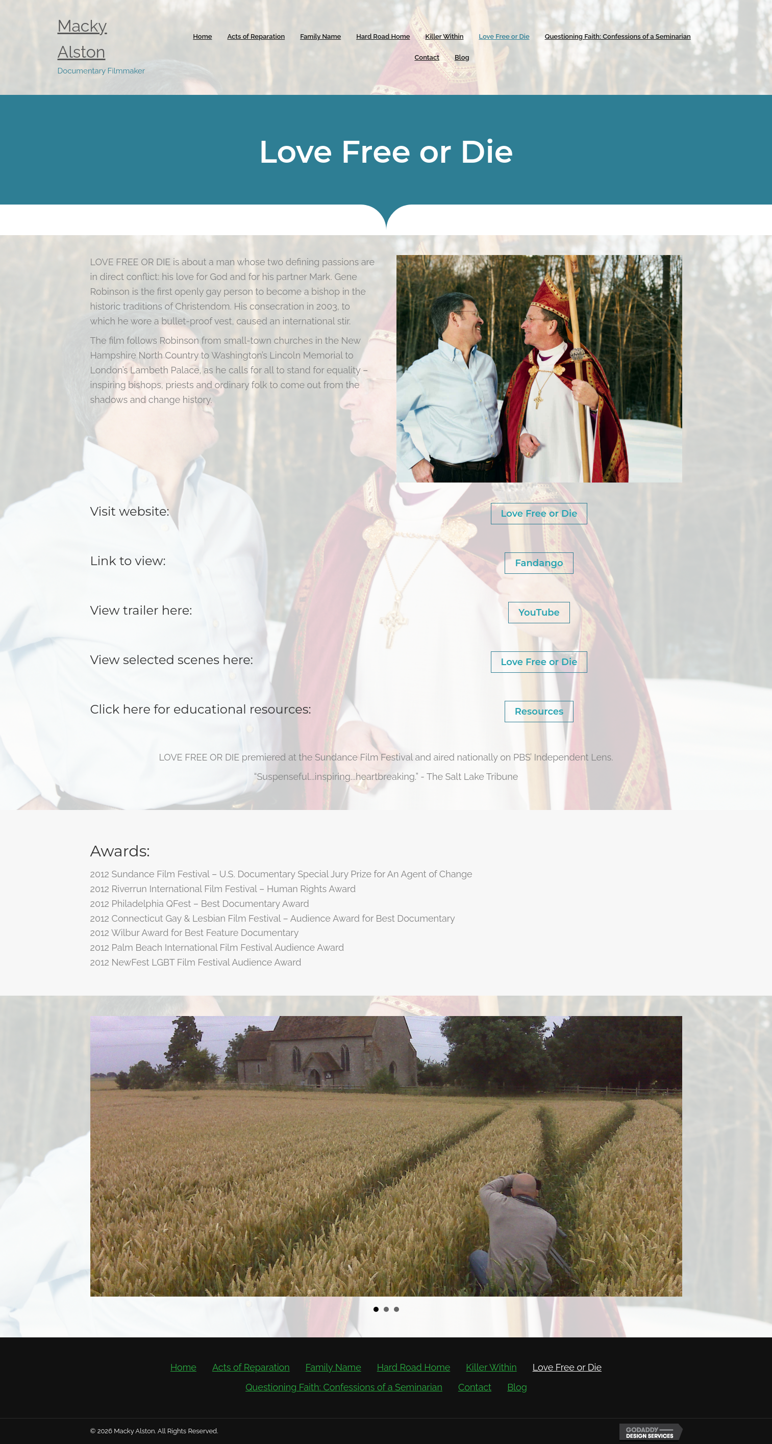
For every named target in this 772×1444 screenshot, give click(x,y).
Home (183, 1367)
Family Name (333, 1367)
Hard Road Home (414, 1367)
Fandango (539, 563)
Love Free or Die (539, 513)
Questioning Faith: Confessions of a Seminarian (343, 1387)
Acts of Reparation (251, 1367)
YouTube (539, 612)
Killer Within (491, 1367)
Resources (539, 711)
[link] (202, 37)
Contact (474, 1387)
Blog (517, 1387)
